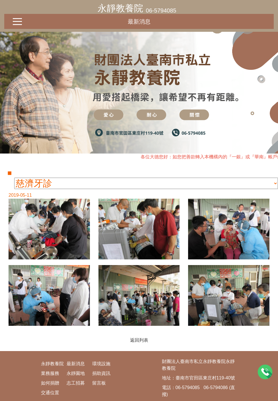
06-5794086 (215, 387)
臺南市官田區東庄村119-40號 (205, 377)
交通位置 (50, 392)
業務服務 (50, 373)
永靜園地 (76, 373)
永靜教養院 (120, 8)
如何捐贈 (50, 383)
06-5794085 (161, 10)
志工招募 (76, 383)
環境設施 (101, 363)
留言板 (99, 383)
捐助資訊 (101, 373)
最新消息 (139, 21)
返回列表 (139, 340)
